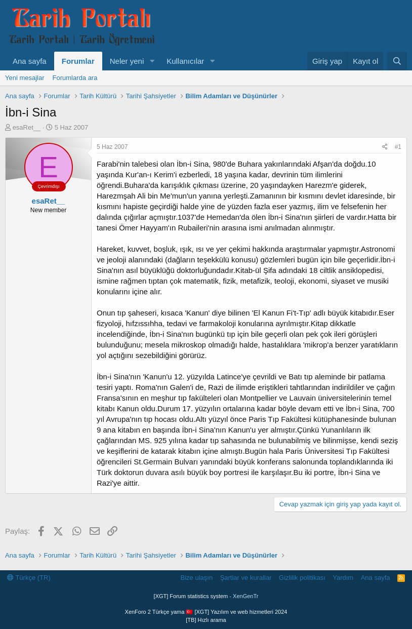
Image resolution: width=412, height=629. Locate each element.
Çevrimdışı (48, 186)
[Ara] (397, 61)
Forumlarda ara (75, 78)
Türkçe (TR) (29, 577)
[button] (152, 61)
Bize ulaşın (197, 577)
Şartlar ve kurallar (246, 577)
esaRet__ (27, 127)
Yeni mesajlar (25, 78)
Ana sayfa (30, 61)
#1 (398, 146)
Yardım (343, 577)
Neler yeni (127, 61)
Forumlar (78, 61)
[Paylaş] (385, 147)
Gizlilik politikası (302, 577)
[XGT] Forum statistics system (206, 596)
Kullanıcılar (185, 61)
